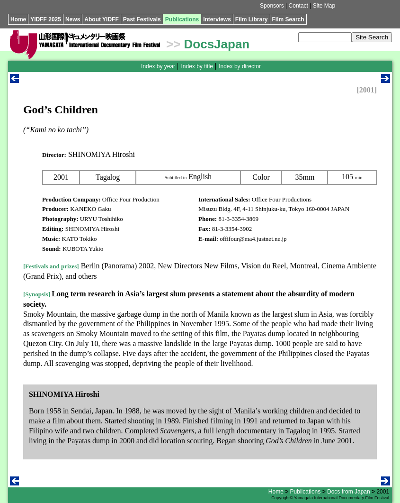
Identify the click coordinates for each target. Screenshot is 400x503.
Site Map (324, 5)
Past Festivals (142, 19)
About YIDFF (101, 19)
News (72, 19)
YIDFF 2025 (45, 19)
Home (18, 19)
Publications (182, 19)
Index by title (197, 66)
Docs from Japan (348, 491)
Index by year (158, 66)
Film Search (288, 19)
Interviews (217, 19)
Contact (298, 5)
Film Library (251, 19)
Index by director (240, 66)
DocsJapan (217, 44)
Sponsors (272, 5)
